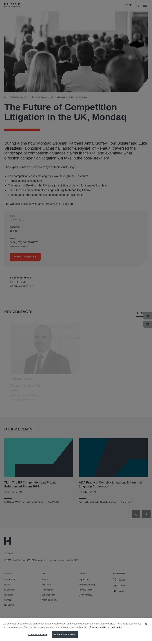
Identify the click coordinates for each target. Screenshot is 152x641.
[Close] (146, 626)
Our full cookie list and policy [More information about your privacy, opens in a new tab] (106, 629)
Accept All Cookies (65, 636)
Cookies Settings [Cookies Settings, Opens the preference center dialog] (37, 636)
